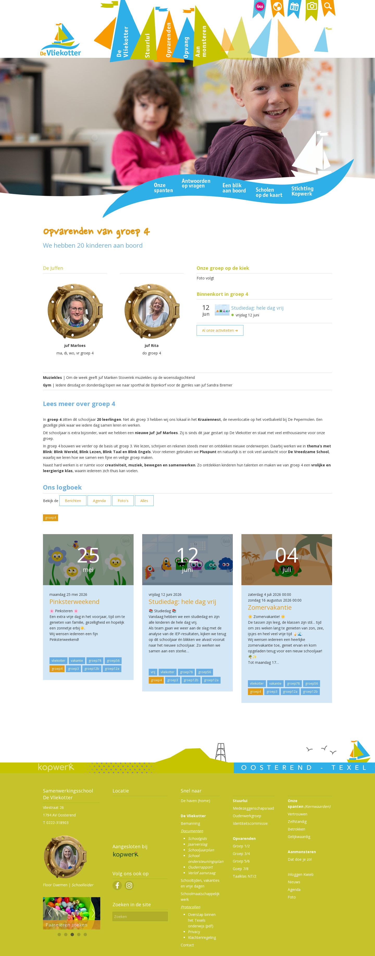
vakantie (77, 660)
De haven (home (195, 800)
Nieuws (294, 881)
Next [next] (93, 913)
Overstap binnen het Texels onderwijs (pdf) (202, 920)
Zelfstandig (297, 821)
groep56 (113, 660)
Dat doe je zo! (300, 859)
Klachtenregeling (202, 937)
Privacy (194, 931)
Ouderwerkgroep (247, 815)
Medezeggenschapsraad (253, 808)
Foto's (123, 500)
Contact (187, 944)
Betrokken (296, 829)
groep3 (73, 668)
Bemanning (190, 823)
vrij (153, 672)
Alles (144, 500)
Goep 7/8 (240, 868)
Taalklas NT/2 (244, 876)
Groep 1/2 (241, 845)
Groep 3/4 (241, 853)
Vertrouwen (297, 813)
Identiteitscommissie (250, 823)
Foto (292, 897)
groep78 (95, 660)
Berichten (73, 500)
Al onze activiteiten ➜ (220, 330)
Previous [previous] (50, 913)
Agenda (99, 500)
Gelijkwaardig (299, 836)
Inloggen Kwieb (301, 874)
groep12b (91, 668)
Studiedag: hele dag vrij (257, 308)
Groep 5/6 (241, 861)
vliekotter (58, 660)
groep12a (112, 668)
